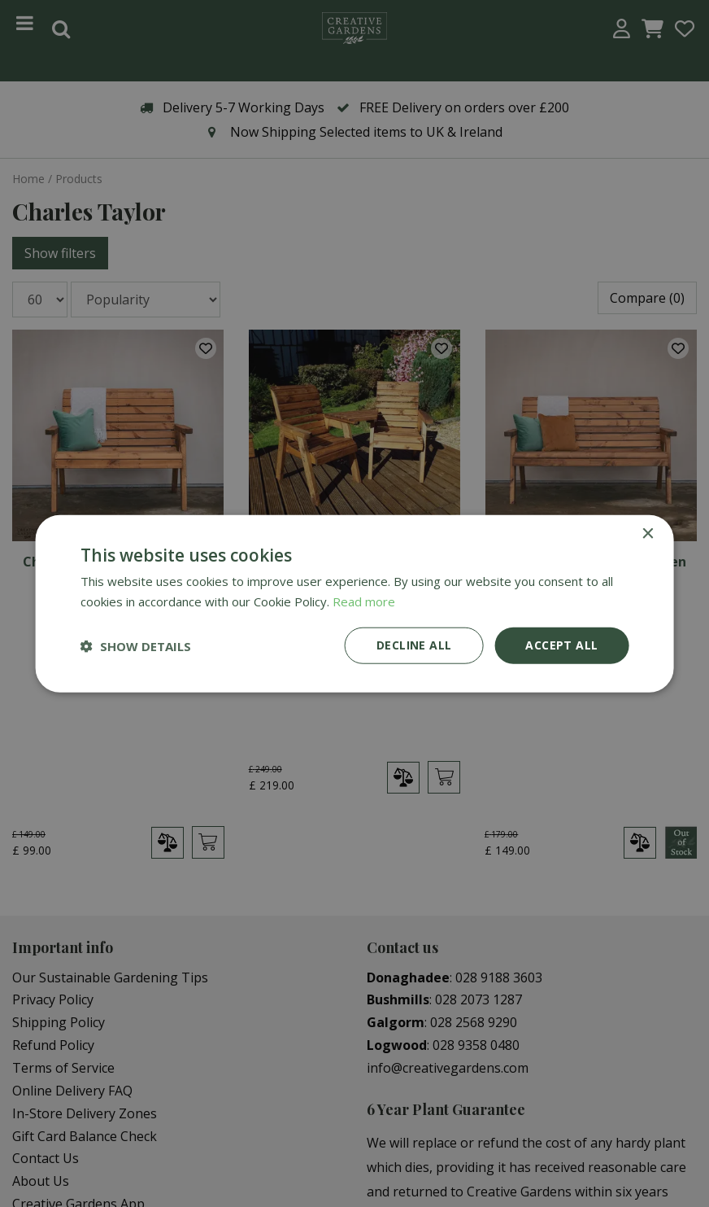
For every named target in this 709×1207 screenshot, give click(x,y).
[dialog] (354, 603)
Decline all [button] (413, 645)
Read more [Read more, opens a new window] (364, 601)
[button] (135, 645)
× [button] (647, 533)
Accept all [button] (561, 645)
